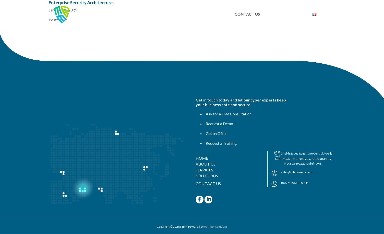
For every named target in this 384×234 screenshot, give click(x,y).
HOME (130, 14)
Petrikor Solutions (216, 226)
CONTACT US (247, 14)
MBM (184, 226)
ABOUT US (156, 14)
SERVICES (184, 14)
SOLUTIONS (213, 14)
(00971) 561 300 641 (295, 183)
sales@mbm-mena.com (296, 172)
